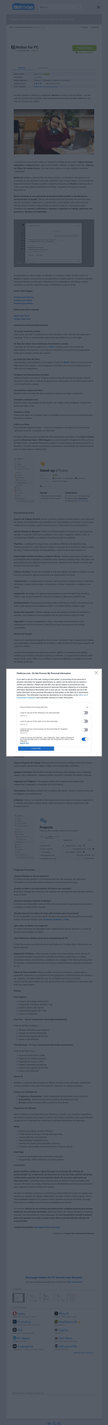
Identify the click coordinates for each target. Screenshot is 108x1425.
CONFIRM (36, 748)
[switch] (85, 712)
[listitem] (54, 707)
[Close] (97, 673)
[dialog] (54, 712)
